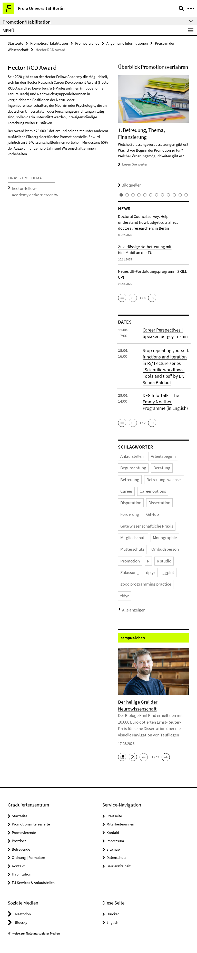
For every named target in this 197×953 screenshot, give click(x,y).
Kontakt (18, 813)
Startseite (15, 42)
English (112, 870)
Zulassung (177, 530)
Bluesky (21, 870)
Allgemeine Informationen (127, 42)
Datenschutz (116, 805)
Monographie (156, 510)
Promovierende (87, 42)
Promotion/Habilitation (49, 42)
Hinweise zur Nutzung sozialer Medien (34, 881)
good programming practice (140, 550)
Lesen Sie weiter (134, 162)
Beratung (153, 459)
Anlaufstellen (129, 449)
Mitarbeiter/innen (120, 772)
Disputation (156, 479)
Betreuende (21, 796)
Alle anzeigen (131, 563)
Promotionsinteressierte (31, 772)
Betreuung (175, 459)
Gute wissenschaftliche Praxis (140, 499)
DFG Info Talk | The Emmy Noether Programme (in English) (164, 395)
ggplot (139, 540)
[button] (122, 296)
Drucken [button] (113, 861)
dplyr (123, 540)
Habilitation (21, 822)
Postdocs (19, 788)
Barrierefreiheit (118, 813)
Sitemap (113, 796)
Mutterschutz (129, 520)
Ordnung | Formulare (28, 805)
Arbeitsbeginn (154, 449)
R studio (156, 530)
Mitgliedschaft (130, 510)
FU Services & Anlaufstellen (33, 830)
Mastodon (23, 861)
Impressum (115, 788)
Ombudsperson (156, 520)
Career (158, 469)
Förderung (151, 489)
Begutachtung (130, 459)
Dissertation (128, 489)
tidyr (170, 550)
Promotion (127, 530)
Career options (130, 479)
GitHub (170, 489)
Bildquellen (127, 183)
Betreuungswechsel (133, 469)
